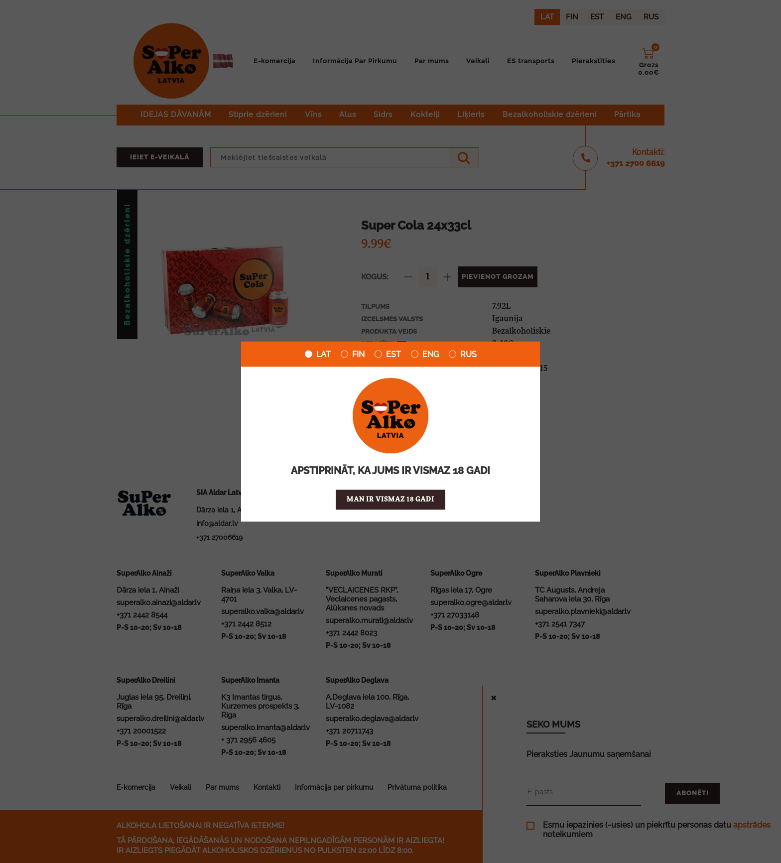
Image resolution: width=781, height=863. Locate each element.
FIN (353, 354)
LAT (318, 354)
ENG (425, 354)
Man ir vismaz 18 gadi (390, 499)
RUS (463, 354)
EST (388, 354)
